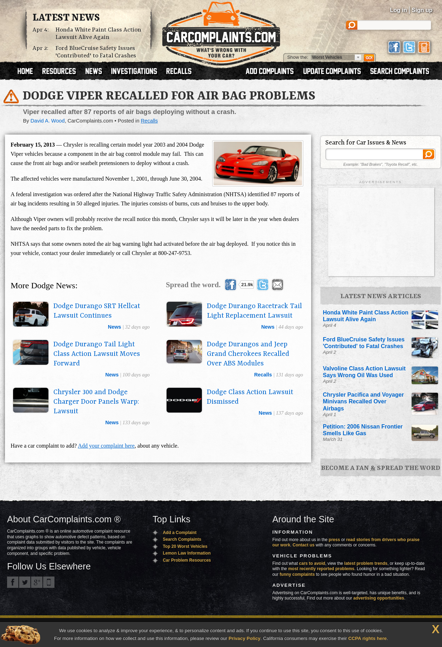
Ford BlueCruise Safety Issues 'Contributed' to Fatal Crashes (96, 52)
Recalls (149, 121)
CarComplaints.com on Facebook (12, 582)
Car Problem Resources (187, 560)
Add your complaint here (106, 446)
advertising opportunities (378, 598)
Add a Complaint (179, 532)
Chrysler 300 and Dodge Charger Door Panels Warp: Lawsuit (96, 401)
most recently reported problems (321, 568)
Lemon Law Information (186, 553)
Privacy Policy (244, 638)
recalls (263, 375)
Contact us (304, 545)
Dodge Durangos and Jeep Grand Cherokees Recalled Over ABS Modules (248, 354)
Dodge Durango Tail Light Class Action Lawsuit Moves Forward (96, 354)
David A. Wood (47, 121)
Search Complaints (182, 539)
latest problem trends (366, 563)
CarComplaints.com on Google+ (36, 582)
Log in (398, 10)
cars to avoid (312, 563)
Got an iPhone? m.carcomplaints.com (48, 582)
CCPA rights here (367, 638)
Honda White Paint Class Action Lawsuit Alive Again (98, 34)
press (334, 539)
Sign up (422, 10)
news (114, 327)
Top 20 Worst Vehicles (185, 546)
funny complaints (297, 574)
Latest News (66, 18)
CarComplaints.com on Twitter (24, 582)
